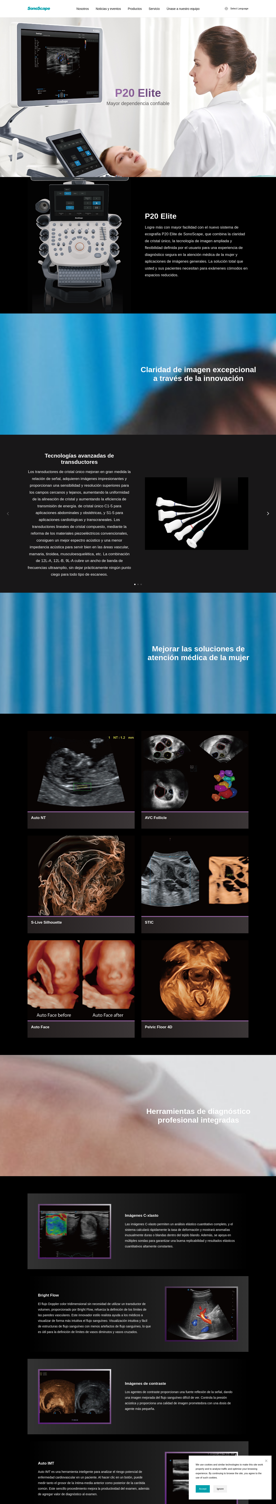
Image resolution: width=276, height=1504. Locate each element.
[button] (135, 584)
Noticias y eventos (108, 9)
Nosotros (82, 9)
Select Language (239, 8)
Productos (135, 9)
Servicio (154, 9)
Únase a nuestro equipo (183, 9)
